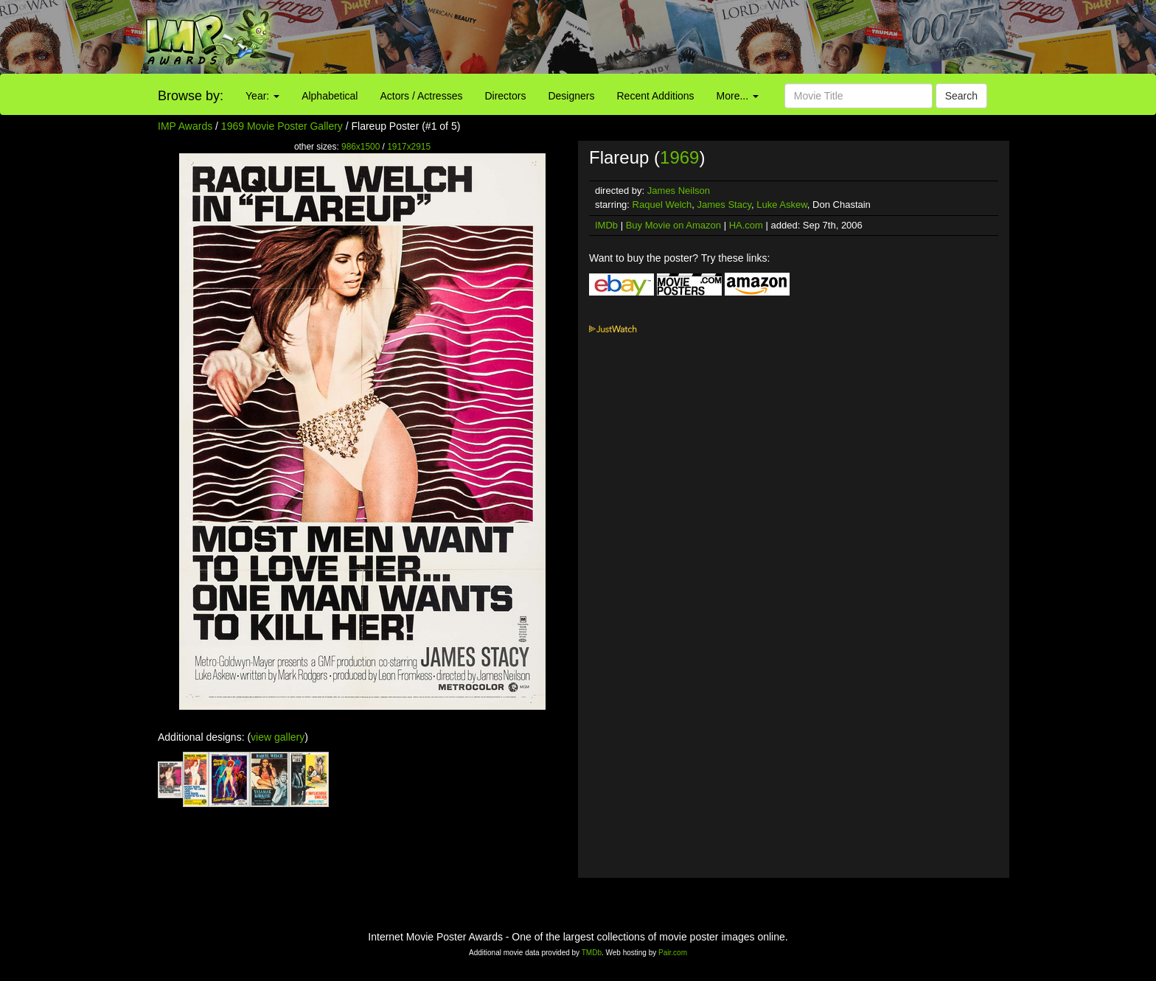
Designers (571, 96)
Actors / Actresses (421, 96)
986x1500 (360, 147)
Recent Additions (655, 96)
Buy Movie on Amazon (673, 225)
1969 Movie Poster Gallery (282, 126)
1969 (679, 157)
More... (738, 96)
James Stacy (724, 204)
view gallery (277, 737)
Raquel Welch (662, 204)
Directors (505, 96)
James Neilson (678, 190)
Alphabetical (330, 96)
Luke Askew (781, 204)
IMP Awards (185, 126)
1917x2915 (409, 147)
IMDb (606, 225)
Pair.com (672, 953)
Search (961, 96)
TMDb (592, 953)
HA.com (746, 225)
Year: (262, 96)
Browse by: (190, 95)
